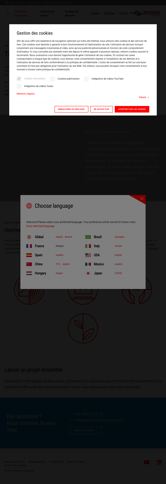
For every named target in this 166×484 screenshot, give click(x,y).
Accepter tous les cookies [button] (132, 109)
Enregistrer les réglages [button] (71, 109)
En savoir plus (101, 109)
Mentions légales (26, 93)
